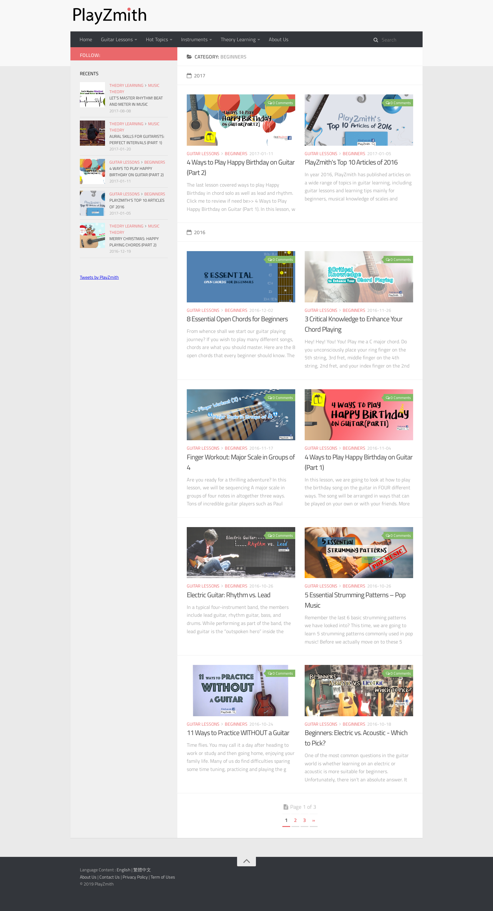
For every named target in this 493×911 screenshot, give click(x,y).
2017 (196, 75)
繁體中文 (142, 869)
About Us (278, 39)
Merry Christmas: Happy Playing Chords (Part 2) (134, 241)
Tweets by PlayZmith (99, 277)
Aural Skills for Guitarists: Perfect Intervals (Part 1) (136, 139)
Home (86, 39)
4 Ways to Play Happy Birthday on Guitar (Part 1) (359, 462)
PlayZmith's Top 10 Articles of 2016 (351, 162)
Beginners (236, 153)
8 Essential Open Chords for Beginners (237, 318)
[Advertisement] (123, 331)
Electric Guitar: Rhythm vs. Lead (228, 594)
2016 (196, 232)
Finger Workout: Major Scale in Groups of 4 (241, 462)
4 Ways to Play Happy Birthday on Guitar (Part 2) (241, 167)
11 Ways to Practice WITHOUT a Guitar (238, 732)
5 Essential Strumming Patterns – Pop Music (355, 599)
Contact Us (109, 877)
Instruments (194, 39)
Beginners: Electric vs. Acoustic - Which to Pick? (356, 737)
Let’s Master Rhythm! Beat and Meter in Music (136, 101)
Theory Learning (238, 39)
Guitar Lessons (117, 39)
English (123, 869)
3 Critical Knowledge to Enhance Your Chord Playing (353, 324)
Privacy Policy (135, 877)
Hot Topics (157, 39)
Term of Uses (163, 877)
